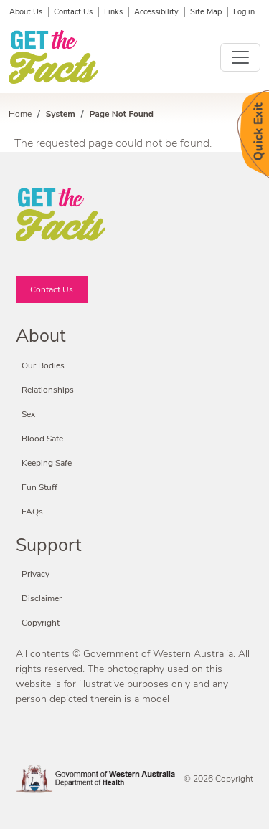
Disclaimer (42, 598)
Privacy (35, 574)
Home (20, 114)
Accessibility (156, 11)
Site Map (206, 11)
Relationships (48, 390)
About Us (25, 11)
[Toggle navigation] (240, 57)
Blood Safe (42, 438)
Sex (28, 414)
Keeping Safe (47, 463)
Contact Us (73, 11)
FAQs (32, 511)
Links (113, 11)
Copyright (41, 622)
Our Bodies (43, 365)
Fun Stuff (39, 487)
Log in (244, 11)
